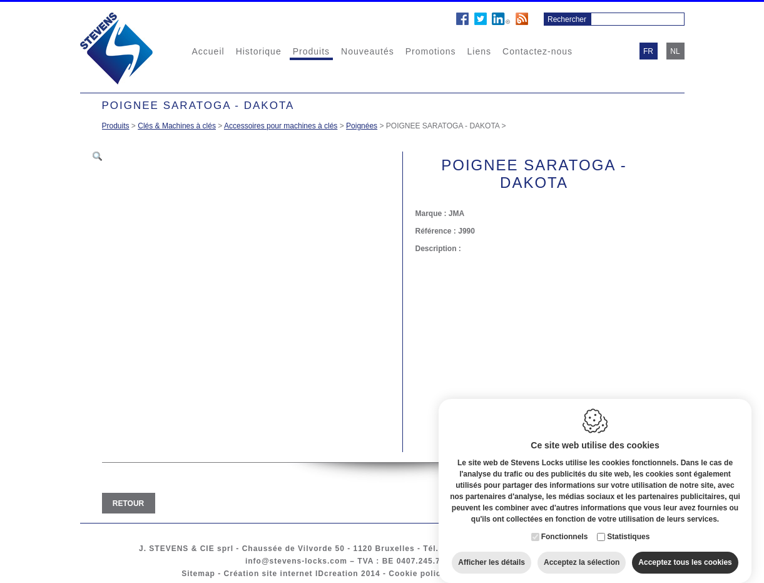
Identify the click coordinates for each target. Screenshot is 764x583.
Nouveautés (367, 51)
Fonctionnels (564, 524)
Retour (128, 503)
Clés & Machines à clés (177, 125)
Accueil (208, 51)
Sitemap (198, 573)
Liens (479, 51)
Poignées (361, 125)
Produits (311, 51)
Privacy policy (484, 573)
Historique (259, 51)
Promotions (430, 51)
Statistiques (628, 524)
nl (675, 51)
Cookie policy (417, 573)
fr (648, 51)
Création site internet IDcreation (291, 573)
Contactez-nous (537, 51)
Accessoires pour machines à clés (280, 125)
